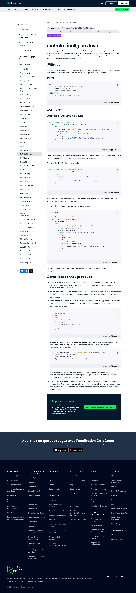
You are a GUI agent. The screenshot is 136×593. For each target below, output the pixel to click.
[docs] (26, 9)
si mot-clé (24, 162)
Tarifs (51, 480)
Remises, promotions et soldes (99, 494)
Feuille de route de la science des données (15, 518)
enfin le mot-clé (26, 154)
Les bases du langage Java (106, 32)
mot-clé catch (25, 126)
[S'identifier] (111, 3)
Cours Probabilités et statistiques (36, 557)
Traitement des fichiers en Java (61, 32)
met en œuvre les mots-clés (29, 90)
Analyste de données (57, 511)
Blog (71, 485)
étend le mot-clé (26, 85)
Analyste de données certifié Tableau (57, 531)
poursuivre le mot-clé (28, 77)
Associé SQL (54, 520)
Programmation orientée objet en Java (78, 28)
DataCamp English (119, 509)
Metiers (114, 487)
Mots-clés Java (54, 36)
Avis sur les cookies (35, 578)
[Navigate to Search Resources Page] (108, 9)
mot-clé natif (25, 178)
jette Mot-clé (25, 247)
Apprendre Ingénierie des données (15, 490)
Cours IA (31, 526)
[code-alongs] (60, 9)
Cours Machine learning (34, 544)
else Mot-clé (24, 142)
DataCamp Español (119, 513)
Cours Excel (33, 522)
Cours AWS (32, 509)
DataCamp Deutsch (119, 524)
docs (57, 23)
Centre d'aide (116, 535)
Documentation (55, 489)
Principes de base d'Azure (56, 538)
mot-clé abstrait (26, 103)
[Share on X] (31, 271)
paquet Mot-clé (26, 255)
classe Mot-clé (25, 73)
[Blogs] (10, 9)
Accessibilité (11, 582)
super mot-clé (25, 209)
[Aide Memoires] (46, 9)
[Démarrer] (123, 3)
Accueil (49, 23)
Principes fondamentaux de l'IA (57, 544)
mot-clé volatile (26, 239)
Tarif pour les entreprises (96, 520)
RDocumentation (76, 507)
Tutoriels (73, 493)
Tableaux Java (53, 28)
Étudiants (94, 480)
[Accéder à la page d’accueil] (14, 3)
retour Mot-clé (25, 197)
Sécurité (52, 485)
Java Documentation (69, 23)
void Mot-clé (24, 235)
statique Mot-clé (26, 201)
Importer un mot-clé (27, 166)
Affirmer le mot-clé (27, 107)
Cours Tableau (34, 495)
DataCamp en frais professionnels (98, 501)
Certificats (53, 500)
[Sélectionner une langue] (101, 3)
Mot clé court (25, 134)
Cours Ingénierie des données (36, 551)
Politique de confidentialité (16, 578)
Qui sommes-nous (118, 476)
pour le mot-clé (26, 259)
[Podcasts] (34, 9)
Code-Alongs (75, 489)
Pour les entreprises (98, 485)
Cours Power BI (34, 491)
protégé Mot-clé (26, 193)
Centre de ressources (78, 476)
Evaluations (12, 495)
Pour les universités (98, 489)
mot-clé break (25, 115)
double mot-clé (25, 138)
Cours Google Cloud (36, 513)
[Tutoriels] (18, 9)
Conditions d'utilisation (35, 582)
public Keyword (25, 263)
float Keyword (25, 158)
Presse (114, 495)
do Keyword (24, 81)
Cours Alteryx (33, 500)
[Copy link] (17, 271)
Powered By (110, 102)
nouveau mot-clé (26, 251)
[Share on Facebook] (26, 271)
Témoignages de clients (97, 537)
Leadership (115, 500)
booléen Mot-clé (26, 111)
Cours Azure (33, 504)
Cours (9, 513)
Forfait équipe (96, 525)
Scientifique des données (55, 505)
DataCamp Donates (99, 506)
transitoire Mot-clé (27, 227)
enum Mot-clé (25, 146)
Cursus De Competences (12, 507)
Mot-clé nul (24, 182)
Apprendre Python (14, 476)
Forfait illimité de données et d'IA (97, 531)
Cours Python (33, 478)
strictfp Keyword (26, 205)
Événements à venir (77, 480)
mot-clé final (25, 150)
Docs (72, 498)
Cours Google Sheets (36, 517)
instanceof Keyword (27, 95)
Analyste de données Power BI (57, 525)
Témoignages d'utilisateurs (116, 481)
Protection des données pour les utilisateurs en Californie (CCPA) (68, 578)
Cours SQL (32, 487)
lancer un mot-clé (26, 223)
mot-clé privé (25, 189)
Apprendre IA (12, 480)
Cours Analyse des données (35, 531)
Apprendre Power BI (15, 485)
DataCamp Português (115, 518)
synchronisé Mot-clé (27, 219)
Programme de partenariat (97, 544)
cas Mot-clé (24, 122)
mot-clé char (25, 130)
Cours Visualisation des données (35, 538)
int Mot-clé (24, 170)
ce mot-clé (24, 69)
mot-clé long (25, 174)
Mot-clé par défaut (27, 185)
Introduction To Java (84, 32)
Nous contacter (117, 504)
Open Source (75, 502)
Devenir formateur (118, 491)
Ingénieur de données (57, 515)
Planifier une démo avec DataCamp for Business (78, 513)
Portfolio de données (78, 519)
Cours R (31, 482)
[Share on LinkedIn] (22, 271)
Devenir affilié (117, 539)
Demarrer (53, 476)
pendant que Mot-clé (28, 243)
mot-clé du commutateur (25, 214)
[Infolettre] (70, 9)
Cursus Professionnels (13, 501)
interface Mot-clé (26, 99)
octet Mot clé (25, 118)
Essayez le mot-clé (27, 231)
